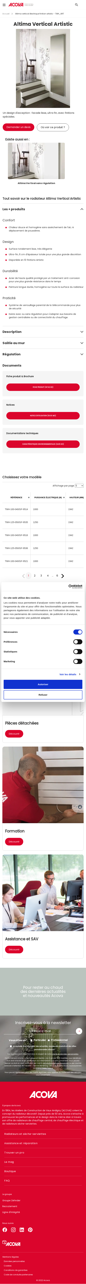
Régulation (12, 354)
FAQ (7, 1180)
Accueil (5, 13)
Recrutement (9, 1206)
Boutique (10, 1171)
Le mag (9, 1162)
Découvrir (14, 733)
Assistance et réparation (20, 1143)
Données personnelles (14, 1261)
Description (12, 332)
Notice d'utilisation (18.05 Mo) (43, 415)
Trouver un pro (14, 1152)
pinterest (30, 1229)
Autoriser (43, 684)
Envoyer (79, 1031)
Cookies (8, 1265)
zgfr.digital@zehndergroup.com (56, 1063)
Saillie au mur (14, 343)
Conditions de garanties (16, 1270)
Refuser (43, 694)
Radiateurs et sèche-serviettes (25, 1134)
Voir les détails (67, 674)
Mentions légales (11, 1257)
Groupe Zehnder (11, 1200)
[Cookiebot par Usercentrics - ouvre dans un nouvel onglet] (68, 587)
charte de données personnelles (65, 1054)
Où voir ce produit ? (53, 127)
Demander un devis (18, 127)
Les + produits (14, 209)
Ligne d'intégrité (11, 1212)
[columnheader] (16, 497)
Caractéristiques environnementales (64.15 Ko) (43, 444)
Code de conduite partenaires (18, 1274)
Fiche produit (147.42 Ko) (43, 387)
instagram (13, 1229)
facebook (4, 1229)
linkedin (21, 1229)
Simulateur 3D (11, 1243)
